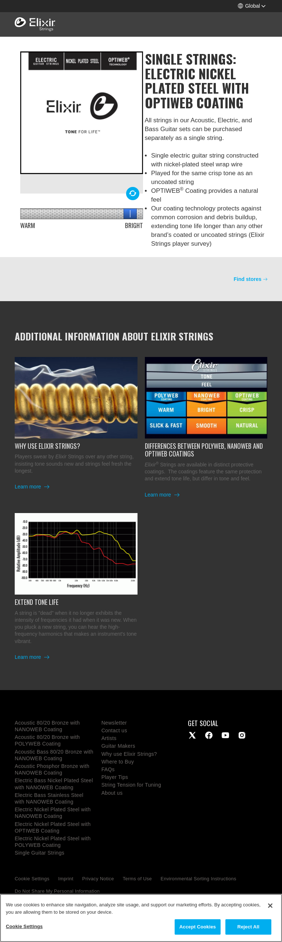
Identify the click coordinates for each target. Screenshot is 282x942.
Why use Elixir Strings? (129, 754)
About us (112, 793)
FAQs (108, 769)
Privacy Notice (98, 878)
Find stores (247, 279)
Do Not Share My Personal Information (57, 891)
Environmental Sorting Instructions (198, 878)
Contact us (114, 730)
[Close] (270, 908)
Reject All (248, 929)
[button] (251, 6)
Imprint (65, 878)
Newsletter (114, 723)
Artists (109, 738)
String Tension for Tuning (131, 785)
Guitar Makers (118, 746)
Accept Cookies (197, 929)
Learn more (28, 487)
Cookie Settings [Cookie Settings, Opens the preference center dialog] (24, 928)
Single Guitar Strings (39, 853)
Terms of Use (137, 878)
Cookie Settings (32, 878)
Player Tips (114, 777)
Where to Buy (117, 762)
